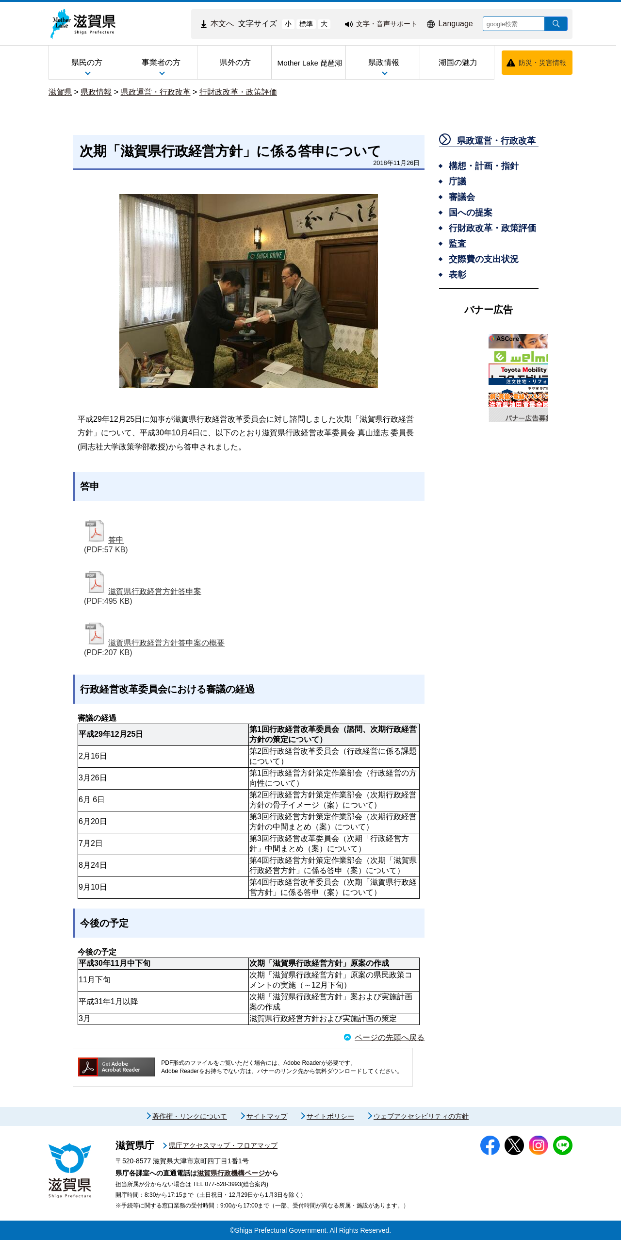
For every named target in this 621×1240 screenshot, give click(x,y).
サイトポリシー (330, 1116)
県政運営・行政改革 (156, 92)
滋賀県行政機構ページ (231, 1173)
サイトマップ (266, 1116)
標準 (306, 24)
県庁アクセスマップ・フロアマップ (223, 1145)
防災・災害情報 (542, 62)
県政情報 (96, 92)
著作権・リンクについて (189, 1116)
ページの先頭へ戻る (390, 1037)
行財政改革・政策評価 (238, 92)
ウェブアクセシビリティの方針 (421, 1116)
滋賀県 (60, 92)
